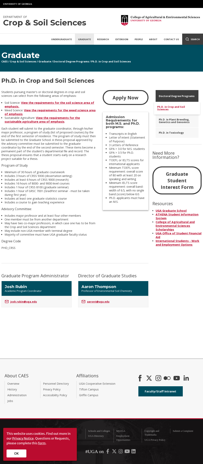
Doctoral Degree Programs (71, 61)
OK (16, 453)
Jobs (10, 401)
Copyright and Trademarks (152, 433)
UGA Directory (96, 436)
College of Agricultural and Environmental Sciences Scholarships (175, 225)
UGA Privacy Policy (155, 440)
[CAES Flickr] (167, 378)
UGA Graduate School (171, 211)
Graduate (84, 39)
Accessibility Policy (55, 395)
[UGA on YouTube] (127, 452)
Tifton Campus (89, 389)
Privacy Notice (23, 438)
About (153, 39)
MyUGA (120, 431)
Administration (17, 395)
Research (103, 39)
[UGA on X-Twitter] (114, 452)
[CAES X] (149, 378)
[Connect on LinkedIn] (186, 378)
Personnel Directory (56, 383)
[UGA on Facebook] (108, 452)
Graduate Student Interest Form (177, 180)
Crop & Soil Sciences (23, 61)
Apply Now (126, 97)
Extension (121, 39)
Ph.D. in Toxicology (171, 132)
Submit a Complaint (183, 431)
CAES (4, 61)
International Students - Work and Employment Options (177, 243)
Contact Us (171, 39)
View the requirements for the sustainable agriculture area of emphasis (42, 119)
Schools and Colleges (99, 431)
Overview (13, 383)
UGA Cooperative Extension (97, 383)
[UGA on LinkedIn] (133, 452)
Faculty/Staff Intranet (160, 391)
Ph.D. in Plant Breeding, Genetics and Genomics (174, 121)
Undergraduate (61, 39)
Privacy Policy (51, 389)
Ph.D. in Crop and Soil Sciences (111, 61)
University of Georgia (18, 4)
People (139, 39)
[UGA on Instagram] (121, 452)
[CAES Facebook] (140, 378)
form (42, 443)
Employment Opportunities (123, 438)
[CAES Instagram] (158, 378)
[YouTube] (176, 378)
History (12, 389)
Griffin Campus (88, 395)
